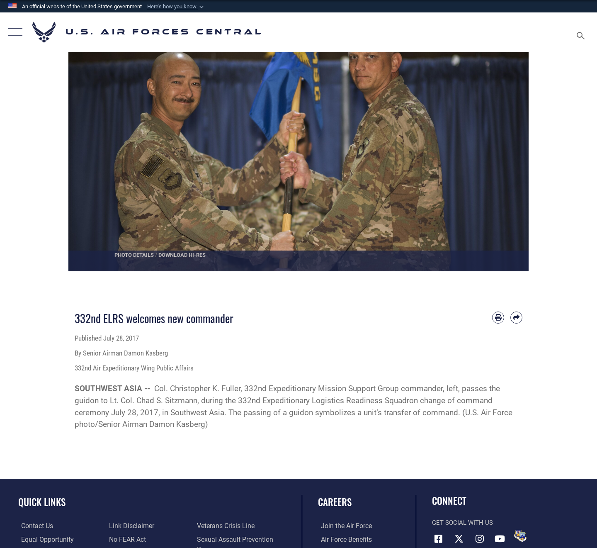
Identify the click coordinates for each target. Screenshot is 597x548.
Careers (335, 502)
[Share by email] (516, 318)
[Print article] (498, 318)
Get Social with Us (462, 522)
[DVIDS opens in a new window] (520, 536)
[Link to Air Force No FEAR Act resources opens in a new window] (126, 525)
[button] (176, 6)
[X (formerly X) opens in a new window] (459, 538)
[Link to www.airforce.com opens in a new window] (342, 525)
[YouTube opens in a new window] (499, 538)
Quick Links (42, 502)
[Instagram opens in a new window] (479, 538)
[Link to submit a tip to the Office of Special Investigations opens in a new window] (124, 539)
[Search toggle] (582, 32)
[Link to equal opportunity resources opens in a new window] (43, 539)
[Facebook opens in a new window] (438, 538)
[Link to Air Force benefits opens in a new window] (342, 539)
